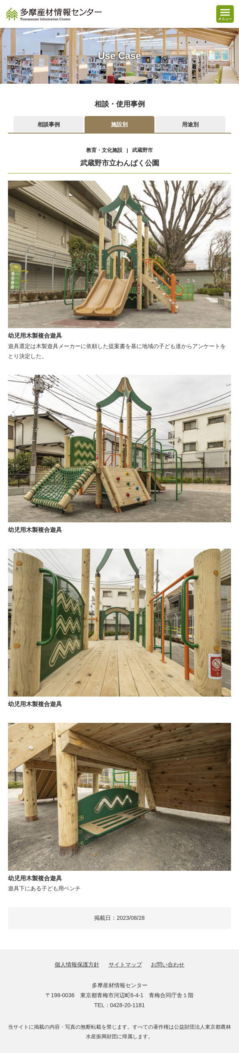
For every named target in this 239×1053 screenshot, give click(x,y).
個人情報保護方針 (77, 964)
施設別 (119, 124)
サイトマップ (125, 964)
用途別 (190, 124)
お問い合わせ (167, 964)
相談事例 (49, 124)
